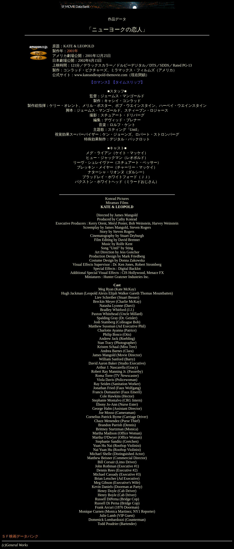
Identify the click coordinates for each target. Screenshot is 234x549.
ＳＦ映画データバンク (20, 536)
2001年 (72, 51)
